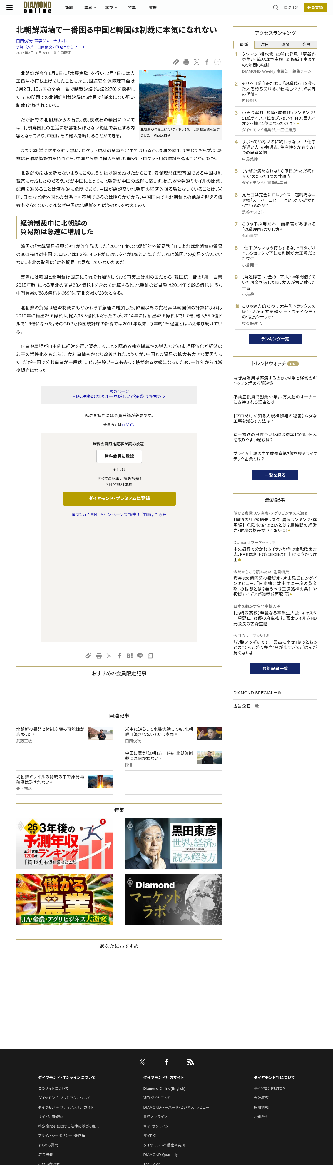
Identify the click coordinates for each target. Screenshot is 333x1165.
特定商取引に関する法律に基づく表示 (68, 1010)
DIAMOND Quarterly (160, 1038)
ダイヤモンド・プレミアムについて (64, 981)
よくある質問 (48, 1028)
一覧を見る (275, 475)
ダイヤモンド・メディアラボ (164, 1085)
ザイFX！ (150, 1019)
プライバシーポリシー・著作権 (61, 1019)
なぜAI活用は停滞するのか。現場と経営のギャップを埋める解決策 (275, 381)
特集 (142, 10)
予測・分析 (24, 47)
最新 (244, 44)
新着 (79, 10)
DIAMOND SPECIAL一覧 (257, 692)
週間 (285, 44)
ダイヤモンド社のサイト (163, 961)
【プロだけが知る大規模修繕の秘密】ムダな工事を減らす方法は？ (275, 418)
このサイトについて (53, 972)
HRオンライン (154, 1057)
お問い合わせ (49, 1047)
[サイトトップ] (41, 10)
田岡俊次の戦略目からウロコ (61, 47)
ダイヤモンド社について (274, 961)
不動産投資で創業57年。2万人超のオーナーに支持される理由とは (275, 400)
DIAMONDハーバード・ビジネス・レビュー (176, 991)
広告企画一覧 (246, 706)
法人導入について (52, 1057)
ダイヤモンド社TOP (269, 972)
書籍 (162, 10)
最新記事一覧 (275, 668)
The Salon (152, 1047)
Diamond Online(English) (164, 972)
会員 (306, 44)
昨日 (264, 44)
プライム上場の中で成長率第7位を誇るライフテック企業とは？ (275, 456)
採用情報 (261, 991)
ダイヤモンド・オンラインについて (66, 961)
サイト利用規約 (50, 1000)
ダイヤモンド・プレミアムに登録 (119, 498)
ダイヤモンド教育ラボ (160, 1076)
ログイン (282, 9)
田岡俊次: (41, 41)
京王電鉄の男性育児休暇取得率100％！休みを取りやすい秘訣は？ (275, 437)
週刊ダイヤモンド (157, 981)
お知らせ (261, 1000)
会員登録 (305, 9)
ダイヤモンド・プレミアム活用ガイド (65, 991)
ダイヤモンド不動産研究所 (164, 1028)
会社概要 (261, 981)
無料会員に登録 (119, 456)
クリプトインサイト (157, 1066)
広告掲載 (45, 1038)
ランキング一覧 (275, 339)
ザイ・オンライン (156, 1010)
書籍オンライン (155, 1000)
